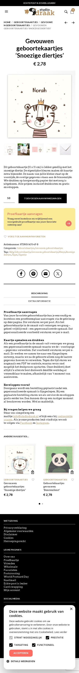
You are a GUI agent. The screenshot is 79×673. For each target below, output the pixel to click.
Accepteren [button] (21, 653)
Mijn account (12, 590)
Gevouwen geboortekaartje (44, 252)
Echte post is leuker (15, 583)
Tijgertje (22, 254)
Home (7, 22)
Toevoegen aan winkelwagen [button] (32, 472)
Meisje (62, 252)
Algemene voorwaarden (18, 531)
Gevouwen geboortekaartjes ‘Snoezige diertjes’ (15, 486)
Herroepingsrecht (15, 541)
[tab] (39, 293)
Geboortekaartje (22, 252)
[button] (7, 11)
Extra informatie (39, 301)
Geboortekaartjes (26, 22)
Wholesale (10, 566)
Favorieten (10, 570)
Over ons (9, 556)
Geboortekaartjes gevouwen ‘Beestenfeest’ (53, 486)
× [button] (71, 609)
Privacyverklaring (15, 527)
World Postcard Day (16, 576)
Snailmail (10, 580)
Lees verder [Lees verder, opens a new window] (60, 632)
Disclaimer (10, 534)
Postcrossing (12, 573)
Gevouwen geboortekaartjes (28, 24)
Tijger (15, 254)
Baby (11, 252)
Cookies (9, 538)
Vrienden (9, 563)
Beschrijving (39, 293)
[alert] (39, 637)
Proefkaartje (11, 560)
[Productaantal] (9, 198)
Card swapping (13, 586)
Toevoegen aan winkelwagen (42, 198)
